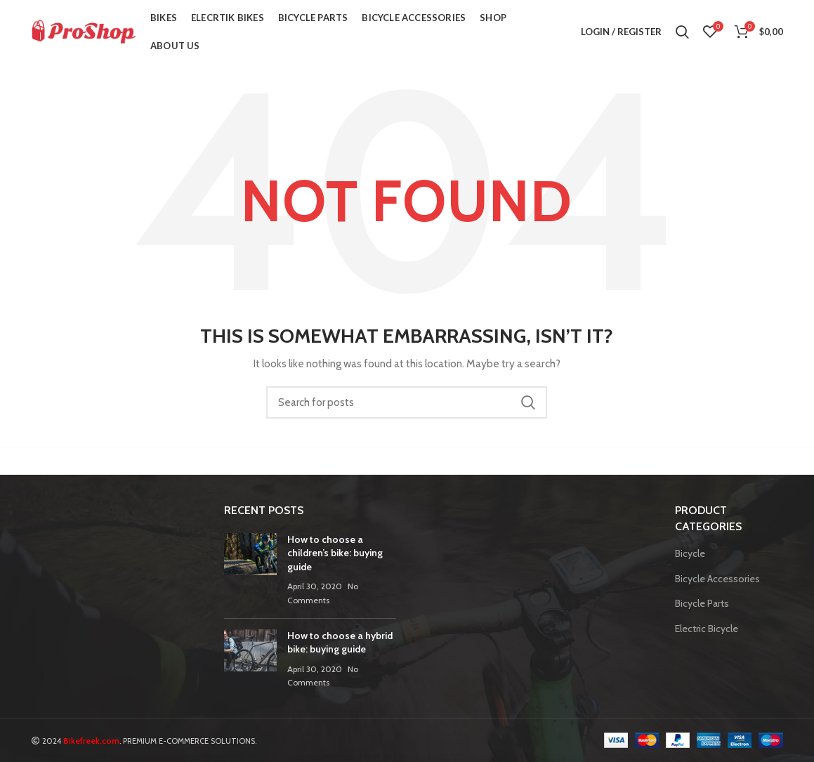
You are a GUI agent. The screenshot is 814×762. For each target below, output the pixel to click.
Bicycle (690, 553)
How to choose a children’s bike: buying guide (335, 553)
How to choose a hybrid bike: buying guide (340, 642)
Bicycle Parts (702, 603)
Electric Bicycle (706, 628)
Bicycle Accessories (717, 578)
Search (528, 402)
